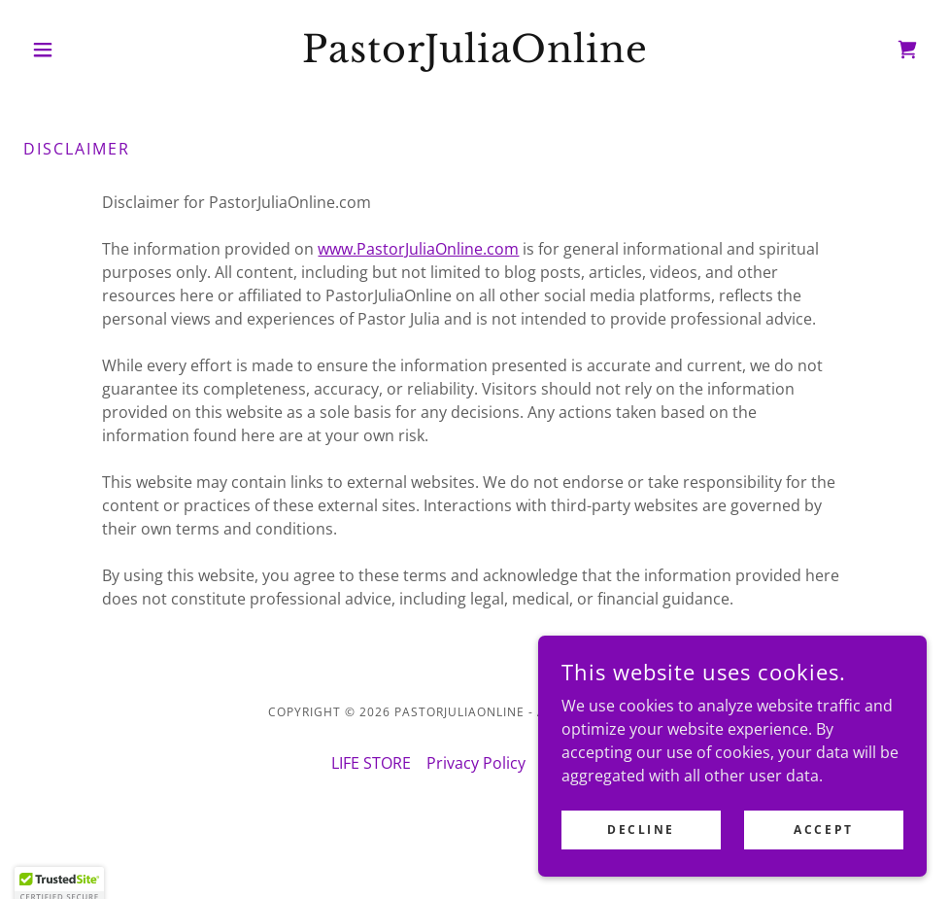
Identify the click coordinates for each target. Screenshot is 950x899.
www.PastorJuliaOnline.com (418, 248)
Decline (641, 829)
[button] (91, 49)
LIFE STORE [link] (371, 763)
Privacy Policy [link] (476, 763)
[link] (475, 56)
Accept (823, 829)
